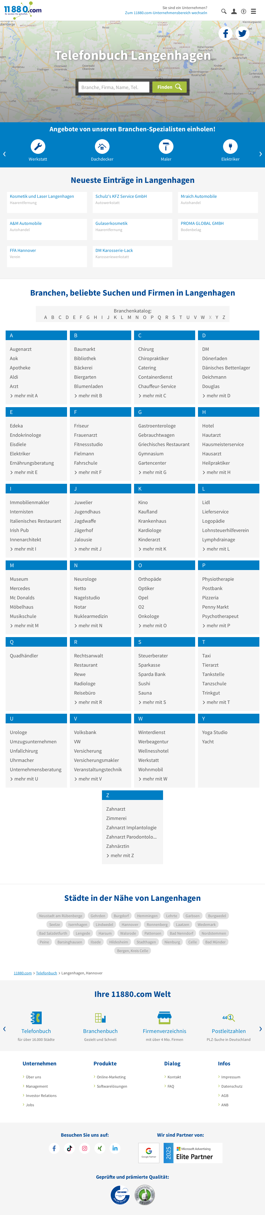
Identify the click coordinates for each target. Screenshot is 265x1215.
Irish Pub (19, 530)
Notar (80, 607)
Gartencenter (152, 463)
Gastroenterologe (157, 425)
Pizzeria (210, 597)
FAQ (171, 1086)
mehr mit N (88, 625)
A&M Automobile (26, 223)
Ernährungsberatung (32, 463)
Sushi (144, 683)
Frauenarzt (85, 435)
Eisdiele (18, 444)
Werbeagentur (153, 741)
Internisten (21, 511)
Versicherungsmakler (96, 760)
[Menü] (256, 10)
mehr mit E (23, 472)
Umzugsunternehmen (33, 741)
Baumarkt (84, 349)
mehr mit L (216, 549)
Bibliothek (85, 358)
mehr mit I (23, 549)
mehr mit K (152, 549)
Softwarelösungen (112, 1086)
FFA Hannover (23, 250)
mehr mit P (216, 625)
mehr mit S (152, 702)
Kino (143, 502)
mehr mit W (152, 778)
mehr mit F (88, 472)
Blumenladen (88, 386)
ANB (224, 1104)
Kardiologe (149, 530)
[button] (4, 152)
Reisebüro (84, 692)
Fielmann (84, 453)
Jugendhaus (87, 511)
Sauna (145, 692)
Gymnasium (151, 453)
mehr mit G (152, 472)
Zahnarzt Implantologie (131, 827)
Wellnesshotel (153, 751)
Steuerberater (153, 655)
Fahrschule (85, 463)
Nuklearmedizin (91, 616)
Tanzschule (214, 683)
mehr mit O (152, 625)
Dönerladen (214, 358)
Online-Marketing (111, 1076)
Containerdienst (155, 377)
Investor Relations (41, 1095)
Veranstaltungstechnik (98, 769)
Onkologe (148, 616)
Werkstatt (148, 760)
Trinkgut (211, 692)
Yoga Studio (215, 732)
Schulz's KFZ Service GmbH (121, 196)
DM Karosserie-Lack (114, 250)
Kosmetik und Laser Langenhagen (42, 196)
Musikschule (23, 616)
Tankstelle (213, 674)
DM (205, 349)
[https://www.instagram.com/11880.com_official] (84, 1149)
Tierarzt (210, 665)
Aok (14, 358)
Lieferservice (215, 511)
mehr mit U (24, 778)
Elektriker (20, 453)
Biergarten (85, 377)
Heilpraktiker (216, 463)
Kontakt (174, 1076)
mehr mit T (216, 702)
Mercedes (20, 588)
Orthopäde (149, 579)
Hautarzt (211, 435)
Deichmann (214, 377)
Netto (80, 588)
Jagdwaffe (85, 521)
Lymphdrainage (218, 539)
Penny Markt (215, 607)
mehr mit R (88, 702)
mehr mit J (88, 549)
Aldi (14, 377)
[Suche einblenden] (226, 10)
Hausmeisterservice (223, 444)
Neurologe (85, 579)
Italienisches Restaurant (35, 521)
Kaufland (147, 511)
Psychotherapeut (220, 616)
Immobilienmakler (29, 502)
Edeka (16, 425)
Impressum (230, 1076)
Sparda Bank (152, 674)
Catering (147, 367)
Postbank (212, 588)
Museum (19, 579)
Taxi (206, 655)
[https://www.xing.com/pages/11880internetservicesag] (99, 1149)
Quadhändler (24, 655)
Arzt (14, 386)
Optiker (146, 588)
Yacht (208, 741)
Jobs (30, 1104)
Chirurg (146, 349)
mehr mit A (24, 395)
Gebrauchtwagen (156, 435)
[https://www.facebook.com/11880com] (54, 1149)
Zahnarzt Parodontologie (132, 836)
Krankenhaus (152, 521)
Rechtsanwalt (88, 655)
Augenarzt (21, 349)
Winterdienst (151, 732)
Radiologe (84, 683)
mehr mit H (216, 472)
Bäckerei (83, 367)
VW (77, 741)
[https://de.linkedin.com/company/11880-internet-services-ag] (115, 1149)
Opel (143, 597)
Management (37, 1086)
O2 (141, 607)
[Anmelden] (236, 10)
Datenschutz (231, 1086)
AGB (224, 1095)
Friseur (81, 425)
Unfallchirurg (24, 751)
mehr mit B (88, 395)
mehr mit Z (120, 855)
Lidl (206, 502)
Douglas (211, 386)
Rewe (80, 674)
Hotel (208, 425)
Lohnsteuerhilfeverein (225, 530)
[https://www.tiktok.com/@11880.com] (69, 1149)
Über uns (33, 1076)
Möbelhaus (22, 607)
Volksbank (85, 732)
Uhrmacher (22, 760)
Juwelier (83, 502)
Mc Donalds (22, 597)
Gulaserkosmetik (111, 223)
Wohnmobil (150, 769)
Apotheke (20, 367)
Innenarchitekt (25, 539)
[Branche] (114, 87)
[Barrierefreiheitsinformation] (246, 10)
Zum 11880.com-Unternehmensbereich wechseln (166, 12)
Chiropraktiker (153, 358)
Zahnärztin (117, 846)
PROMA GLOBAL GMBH (202, 223)
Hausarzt (211, 453)
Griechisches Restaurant (164, 444)
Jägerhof (83, 530)
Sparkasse (149, 665)
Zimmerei (116, 818)
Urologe (18, 732)
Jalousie (83, 539)
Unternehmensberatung (35, 769)
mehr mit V (88, 778)
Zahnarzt (115, 809)
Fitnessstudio (88, 444)
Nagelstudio (87, 597)
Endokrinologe (25, 435)
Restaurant (85, 665)
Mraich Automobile (199, 196)
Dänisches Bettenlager (226, 367)
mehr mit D (216, 395)
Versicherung (88, 751)
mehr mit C (152, 395)
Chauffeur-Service (157, 386)
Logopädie (213, 521)
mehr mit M (24, 625)
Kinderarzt (149, 539)
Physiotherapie (218, 579)
